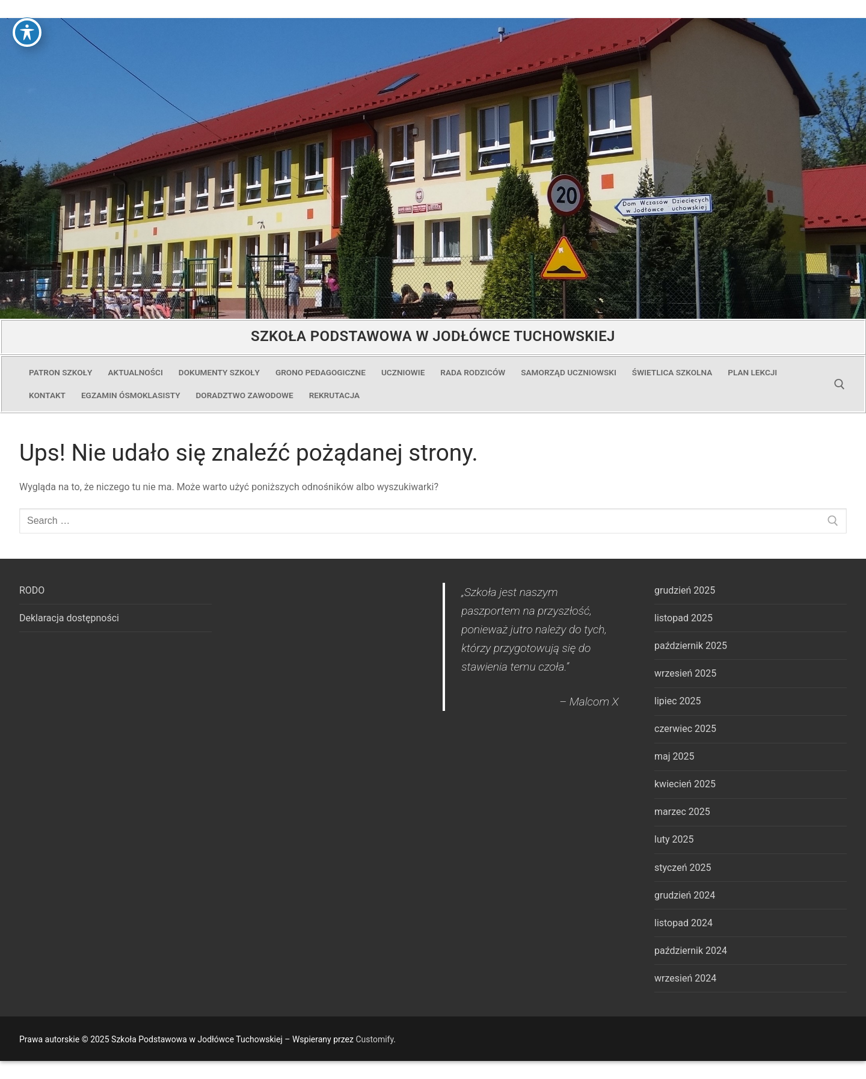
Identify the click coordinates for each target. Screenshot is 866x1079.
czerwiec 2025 (685, 728)
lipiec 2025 (677, 701)
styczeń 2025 (682, 867)
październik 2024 (690, 950)
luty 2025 (673, 839)
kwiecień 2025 (685, 784)
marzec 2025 (682, 811)
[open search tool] (839, 384)
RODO (32, 590)
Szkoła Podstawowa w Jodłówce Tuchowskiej (433, 336)
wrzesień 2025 (685, 673)
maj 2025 (674, 756)
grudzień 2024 (684, 895)
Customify (374, 1039)
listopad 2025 (683, 618)
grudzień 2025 (684, 590)
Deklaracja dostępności (69, 618)
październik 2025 (690, 645)
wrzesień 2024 (685, 978)
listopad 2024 (683, 923)
